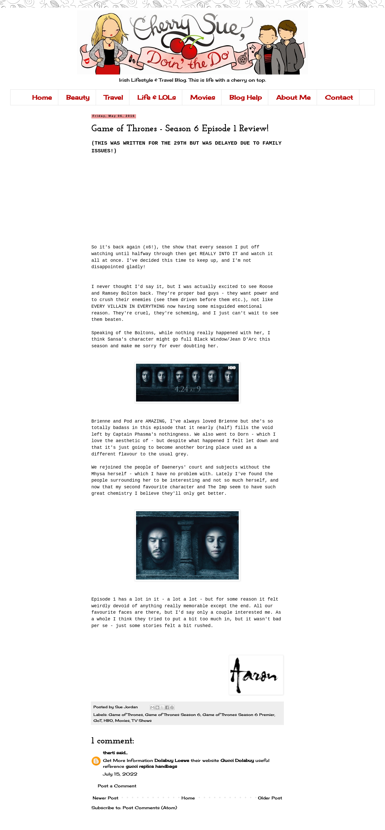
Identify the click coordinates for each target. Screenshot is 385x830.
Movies (202, 97)
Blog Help (245, 97)
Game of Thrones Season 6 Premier (238, 714)
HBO (108, 720)
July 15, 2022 (120, 774)
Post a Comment (117, 785)
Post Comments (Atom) (150, 807)
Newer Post (105, 797)
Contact (339, 97)
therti (109, 752)
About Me (293, 97)
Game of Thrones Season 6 (172, 714)
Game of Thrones (126, 714)
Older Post (270, 797)
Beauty (78, 97)
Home (42, 97)
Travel (113, 97)
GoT (97, 720)
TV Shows (142, 720)
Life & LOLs (156, 97)
